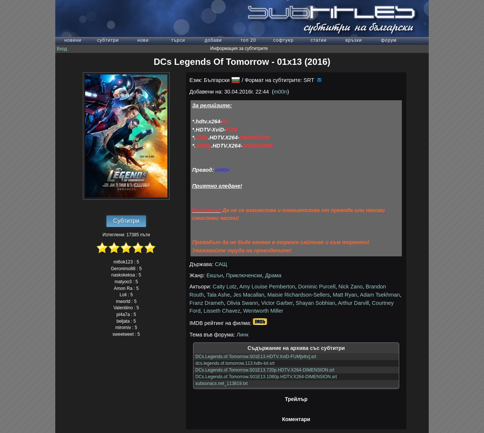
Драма (273, 275)
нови (143, 40)
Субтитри (126, 221)
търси (178, 40)
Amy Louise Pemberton (267, 287)
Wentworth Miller (263, 311)
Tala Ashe (218, 295)
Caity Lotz (225, 287)
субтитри (108, 40)
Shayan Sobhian (315, 303)
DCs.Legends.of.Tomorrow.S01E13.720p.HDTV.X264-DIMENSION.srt (264, 370)
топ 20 (248, 40)
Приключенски (244, 275)
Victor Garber (277, 303)
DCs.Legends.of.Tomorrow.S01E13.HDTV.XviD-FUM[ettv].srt (255, 356)
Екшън (215, 275)
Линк (243, 335)
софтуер (283, 40)
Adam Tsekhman (380, 295)
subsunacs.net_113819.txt (221, 383)
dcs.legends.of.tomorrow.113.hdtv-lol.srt (234, 363)
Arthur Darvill (353, 303)
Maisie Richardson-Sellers (298, 295)
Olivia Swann (242, 303)
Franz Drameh (206, 303)
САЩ (221, 264)
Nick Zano (350, 287)
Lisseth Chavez (222, 311)
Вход (62, 48)
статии (319, 40)
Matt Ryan (345, 295)
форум (389, 40)
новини (72, 40)
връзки (353, 40)
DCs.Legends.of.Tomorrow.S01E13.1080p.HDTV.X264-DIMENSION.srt (266, 376)
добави (213, 40)
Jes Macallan (248, 295)
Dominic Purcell (316, 287)
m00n (280, 92)
